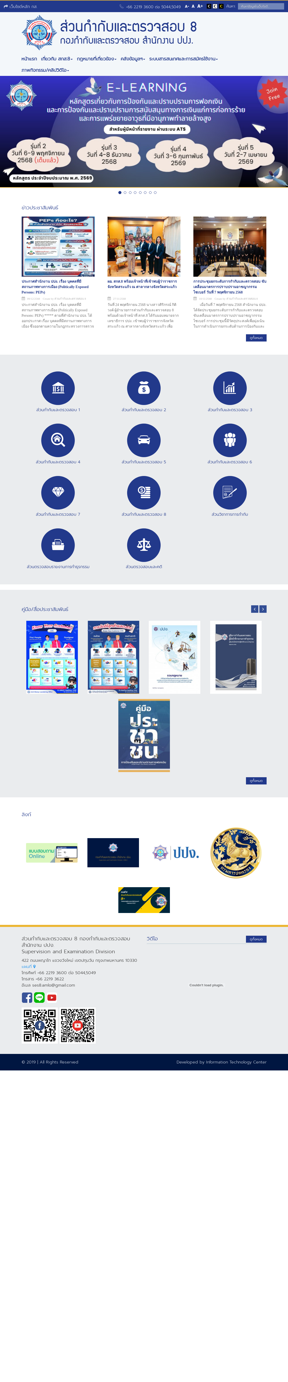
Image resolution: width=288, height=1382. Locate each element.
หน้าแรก (29, 58)
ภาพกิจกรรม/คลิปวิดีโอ (45, 70)
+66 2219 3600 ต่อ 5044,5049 (153, 7)
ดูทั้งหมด (256, 337)
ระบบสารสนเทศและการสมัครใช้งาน (183, 58)
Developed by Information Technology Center (222, 1062)
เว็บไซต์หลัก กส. (20, 7)
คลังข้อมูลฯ (133, 58)
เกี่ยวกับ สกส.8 (57, 58)
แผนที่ (29, 967)
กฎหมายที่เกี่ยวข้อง (97, 58)
